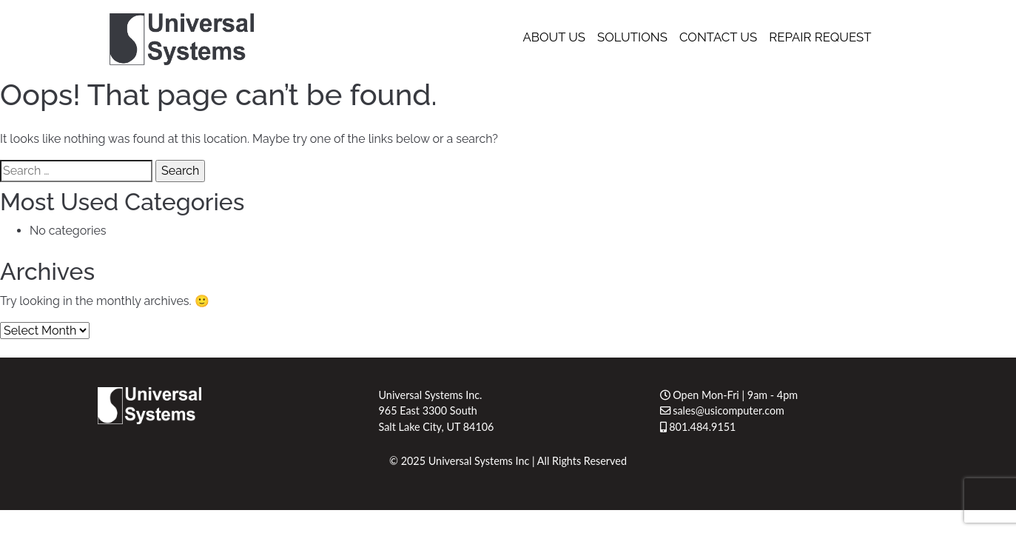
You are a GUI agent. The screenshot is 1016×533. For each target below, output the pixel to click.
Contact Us (718, 37)
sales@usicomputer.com (722, 410)
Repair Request (820, 37)
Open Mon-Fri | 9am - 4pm (729, 395)
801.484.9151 (698, 426)
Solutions (632, 37)
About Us (553, 37)
